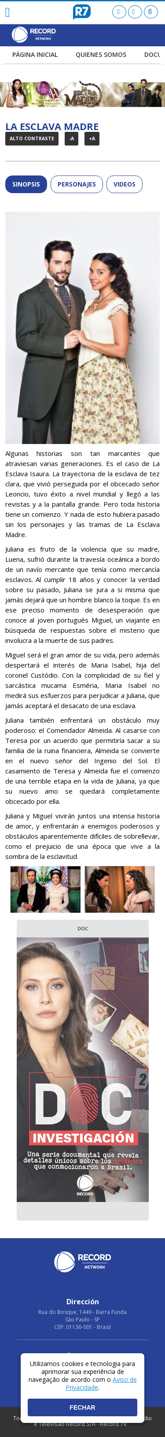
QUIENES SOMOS (101, 55)
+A (92, 138)
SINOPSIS (26, 184)
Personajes (77, 184)
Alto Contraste (32, 138)
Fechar (82, 1407)
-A (71, 138)
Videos (125, 184)
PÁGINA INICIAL (35, 55)
